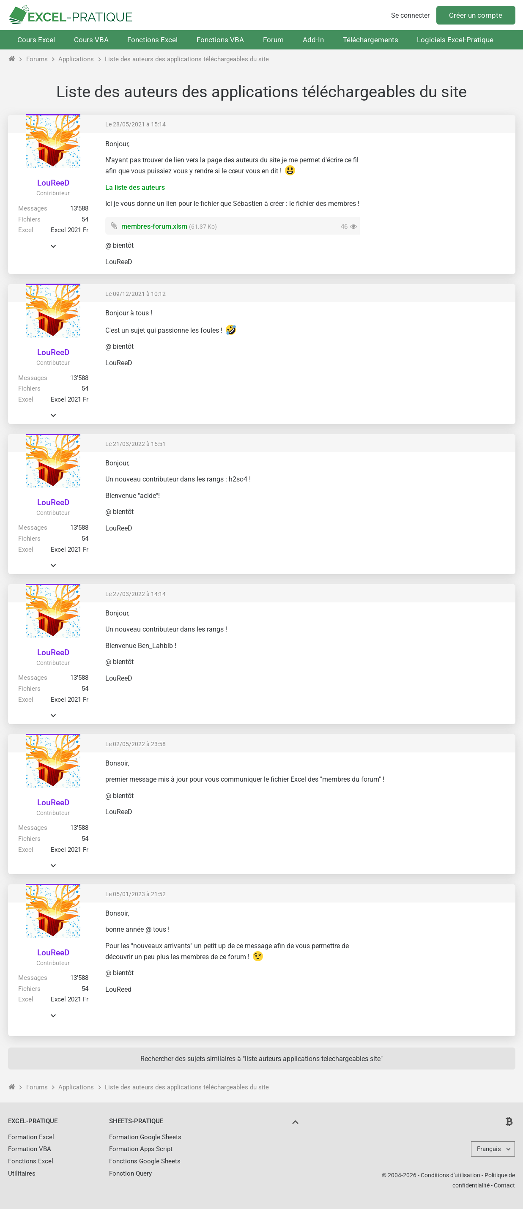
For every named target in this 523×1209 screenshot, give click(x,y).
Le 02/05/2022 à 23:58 (135, 744)
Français (489, 1149)
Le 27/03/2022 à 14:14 (135, 594)
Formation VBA (29, 1149)
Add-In (313, 40)
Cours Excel (36, 40)
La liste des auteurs (135, 187)
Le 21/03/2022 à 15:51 (135, 443)
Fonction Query (130, 1173)
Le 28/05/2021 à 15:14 (135, 124)
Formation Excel (31, 1137)
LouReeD (53, 183)
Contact (504, 1185)
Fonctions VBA (220, 40)
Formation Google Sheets (145, 1137)
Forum (273, 40)
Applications (76, 59)
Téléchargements (370, 40)
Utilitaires (22, 1173)
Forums (37, 59)
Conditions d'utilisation (450, 1175)
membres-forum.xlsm (154, 226)
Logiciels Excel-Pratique (455, 40)
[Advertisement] (438, 199)
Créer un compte (475, 15)
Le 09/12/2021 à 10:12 (135, 293)
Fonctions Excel (152, 40)
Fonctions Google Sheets (145, 1161)
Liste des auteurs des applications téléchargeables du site (187, 59)
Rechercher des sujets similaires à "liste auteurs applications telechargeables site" (261, 1059)
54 (85, 219)
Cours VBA (91, 40)
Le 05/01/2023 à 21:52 (135, 894)
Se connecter (410, 15)
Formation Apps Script (141, 1149)
